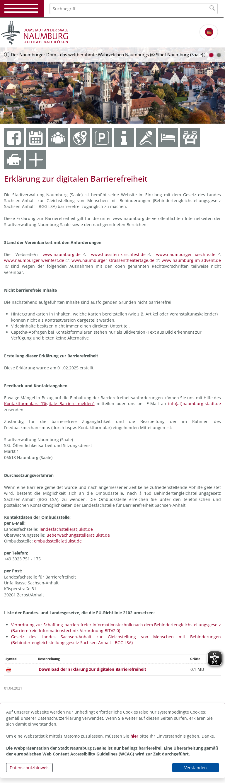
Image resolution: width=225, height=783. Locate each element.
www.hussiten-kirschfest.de (118, 254)
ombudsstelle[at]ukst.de (58, 541)
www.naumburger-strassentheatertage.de (112, 260)
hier (134, 736)
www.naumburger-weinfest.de (34, 260)
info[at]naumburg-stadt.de (194, 403)
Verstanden (195, 767)
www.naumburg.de (62, 254)
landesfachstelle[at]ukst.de (66, 529)
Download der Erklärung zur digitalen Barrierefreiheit (92, 669)
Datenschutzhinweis (30, 767)
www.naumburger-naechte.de (185, 254)
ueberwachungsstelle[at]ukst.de (78, 535)
